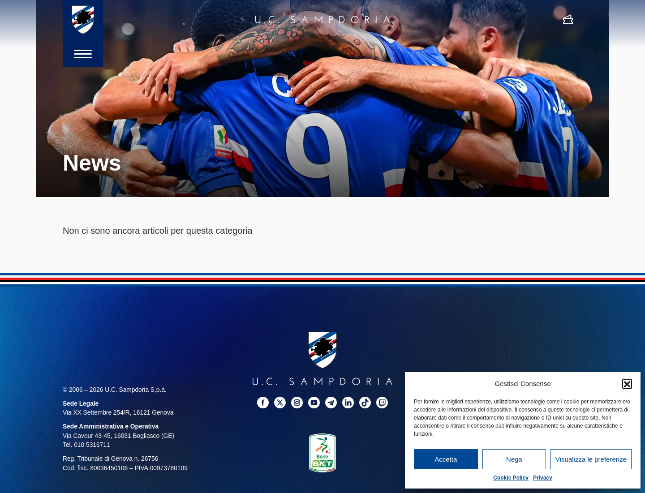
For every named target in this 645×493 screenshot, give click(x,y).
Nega (514, 459)
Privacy (542, 478)
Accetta (445, 459)
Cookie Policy (511, 478)
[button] (627, 383)
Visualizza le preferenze (591, 459)
